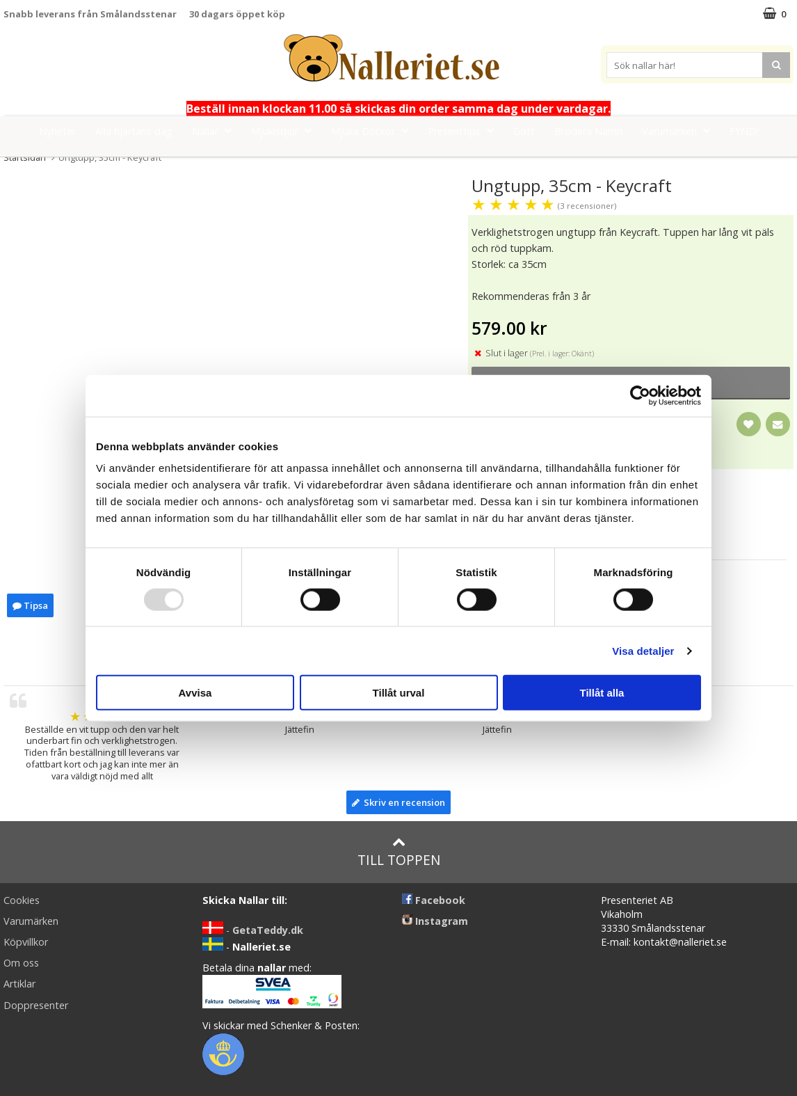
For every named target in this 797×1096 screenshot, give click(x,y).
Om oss (21, 962)
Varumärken (680, 130)
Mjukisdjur (285, 130)
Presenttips (465, 130)
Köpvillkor (25, 941)
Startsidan (24, 157)
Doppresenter (35, 1005)
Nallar (216, 130)
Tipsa (30, 605)
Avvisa (195, 693)
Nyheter (57, 131)
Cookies (21, 900)
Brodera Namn (588, 131)
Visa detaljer (643, 650)
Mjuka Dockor (374, 130)
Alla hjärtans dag (133, 131)
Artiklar (19, 983)
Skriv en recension (398, 802)
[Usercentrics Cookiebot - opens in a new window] (640, 395)
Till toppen (398, 852)
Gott (524, 131)
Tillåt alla (602, 693)
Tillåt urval (399, 693)
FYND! (744, 131)
